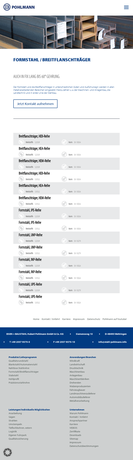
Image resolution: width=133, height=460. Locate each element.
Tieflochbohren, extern (20, 427)
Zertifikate (75, 431)
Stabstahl (13, 375)
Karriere (66, 319)
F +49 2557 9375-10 (64, 341)
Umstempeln (15, 424)
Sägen (12, 416)
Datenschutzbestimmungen (84, 446)
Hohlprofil (14, 379)
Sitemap (74, 438)
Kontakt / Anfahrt (51, 319)
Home (36, 319)
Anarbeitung (15, 413)
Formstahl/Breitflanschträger (24, 371)
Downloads (75, 435)
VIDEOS (73, 427)
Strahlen (13, 420)
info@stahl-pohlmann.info (112, 341)
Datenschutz (93, 319)
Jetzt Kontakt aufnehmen (35, 103)
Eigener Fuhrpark (17, 435)
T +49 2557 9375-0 (20, 341)
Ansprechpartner (78, 420)
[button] (126, 7)
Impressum (79, 319)
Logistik (13, 431)
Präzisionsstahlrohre (19, 382)
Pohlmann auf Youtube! (115, 319)
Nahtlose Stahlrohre (19, 368)
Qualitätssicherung (18, 438)
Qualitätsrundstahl (18, 360)
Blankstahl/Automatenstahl (23, 364)
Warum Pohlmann (79, 413)
